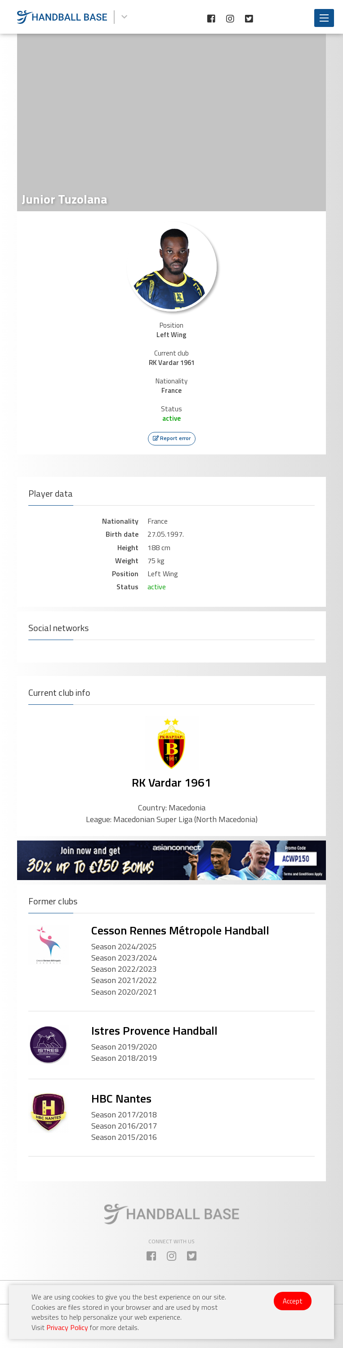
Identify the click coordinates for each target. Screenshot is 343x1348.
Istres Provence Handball (154, 1030)
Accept (293, 1301)
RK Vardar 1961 (171, 782)
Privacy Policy (67, 1327)
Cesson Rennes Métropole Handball (180, 930)
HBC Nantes (121, 1098)
